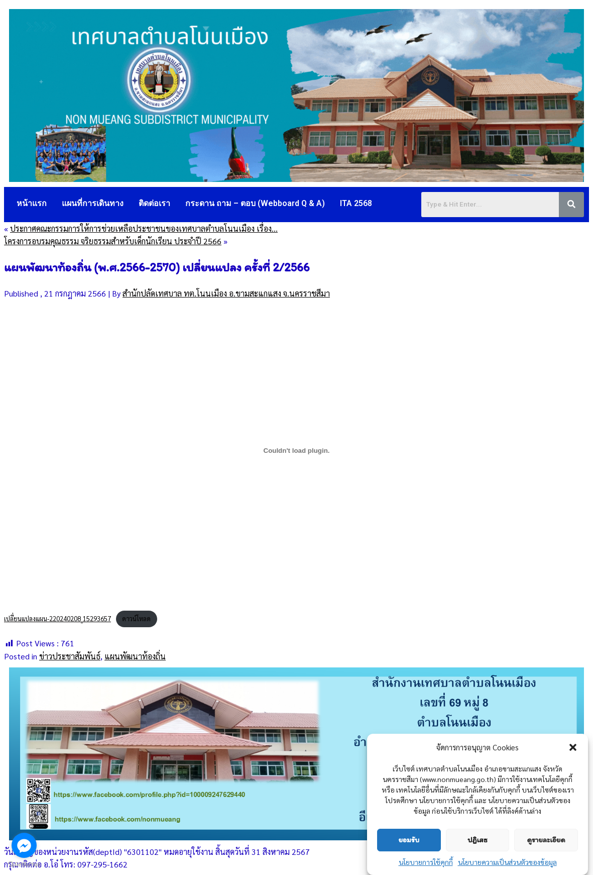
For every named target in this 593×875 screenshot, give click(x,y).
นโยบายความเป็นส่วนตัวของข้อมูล (507, 861)
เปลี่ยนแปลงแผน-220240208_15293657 (57, 618)
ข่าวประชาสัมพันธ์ (69, 656)
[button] (573, 747)
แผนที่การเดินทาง (93, 203)
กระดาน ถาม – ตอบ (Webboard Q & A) (255, 203)
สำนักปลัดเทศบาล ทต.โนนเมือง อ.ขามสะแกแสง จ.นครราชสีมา (226, 293)
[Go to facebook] (24, 845)
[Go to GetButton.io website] (24, 864)
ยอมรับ (408, 839)
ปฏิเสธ (477, 839)
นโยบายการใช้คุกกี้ (426, 861)
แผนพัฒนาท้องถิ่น (135, 656)
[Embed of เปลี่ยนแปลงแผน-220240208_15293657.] (296, 450)
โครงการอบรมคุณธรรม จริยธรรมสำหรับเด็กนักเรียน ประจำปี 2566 (112, 241)
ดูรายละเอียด (546, 839)
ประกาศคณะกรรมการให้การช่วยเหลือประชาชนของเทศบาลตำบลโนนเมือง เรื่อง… (144, 228)
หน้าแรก (32, 203)
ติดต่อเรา (154, 203)
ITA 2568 (356, 203)
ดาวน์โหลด (136, 618)
